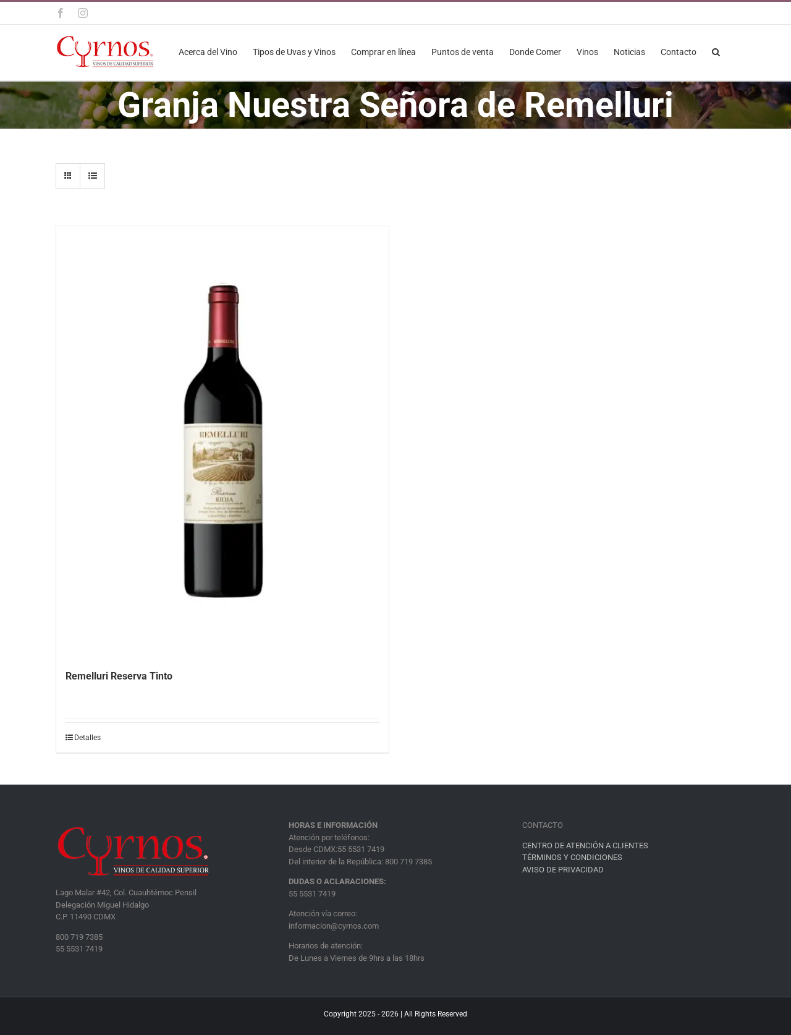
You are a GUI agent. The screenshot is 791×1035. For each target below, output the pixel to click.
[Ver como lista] (92, 176)
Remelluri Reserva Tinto (119, 676)
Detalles (87, 737)
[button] (716, 51)
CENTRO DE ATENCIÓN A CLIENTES (585, 845)
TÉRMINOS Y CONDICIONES (572, 857)
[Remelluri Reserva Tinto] (222, 441)
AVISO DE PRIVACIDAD (563, 869)
